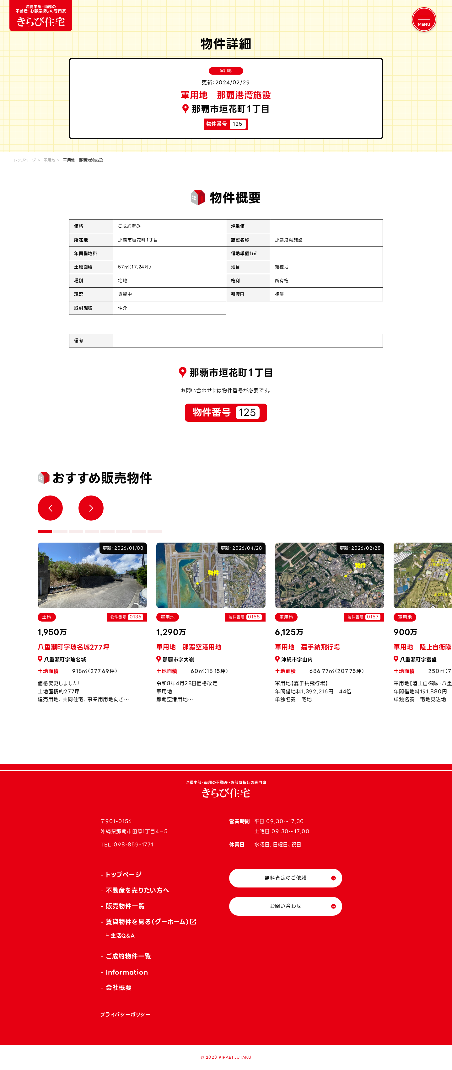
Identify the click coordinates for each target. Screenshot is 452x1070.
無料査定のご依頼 (285, 878)
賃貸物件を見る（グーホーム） (148, 922)
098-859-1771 (133, 845)
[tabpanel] (211, 626)
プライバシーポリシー (125, 1015)
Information (127, 972)
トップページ (25, 160)
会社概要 (119, 988)
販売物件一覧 (125, 906)
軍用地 (50, 160)
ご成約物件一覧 (128, 956)
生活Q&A (123, 936)
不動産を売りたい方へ (138, 891)
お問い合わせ (286, 906)
